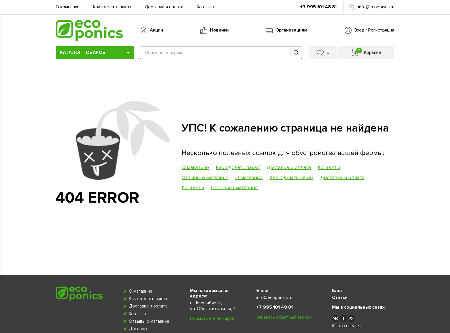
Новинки (219, 30)
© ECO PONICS (346, 326)
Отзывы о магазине (205, 177)
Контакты (206, 7)
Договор (138, 329)
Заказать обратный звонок (284, 317)
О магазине (195, 167)
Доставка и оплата (164, 7)
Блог (337, 290)
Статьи (340, 297)
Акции (156, 30)
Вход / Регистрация (374, 30)
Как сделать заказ (112, 7)
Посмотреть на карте (212, 318)
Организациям (291, 30)
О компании (67, 7)
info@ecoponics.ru (376, 7)
